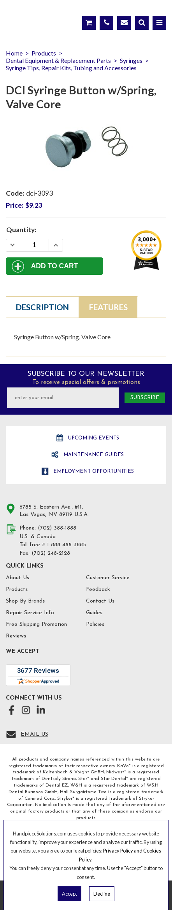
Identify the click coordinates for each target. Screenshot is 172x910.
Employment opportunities (93, 471)
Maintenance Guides (93, 454)
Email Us (34, 734)
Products (17, 589)
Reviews (16, 636)
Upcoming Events (93, 438)
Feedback (98, 589)
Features (108, 307)
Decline (101, 894)
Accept (69, 894)
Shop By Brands (25, 601)
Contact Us (100, 601)
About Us (17, 578)
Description (42, 307)
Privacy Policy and (123, 850)
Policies (95, 624)
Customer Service (108, 578)
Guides (94, 613)
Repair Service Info (30, 613)
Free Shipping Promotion (36, 624)
